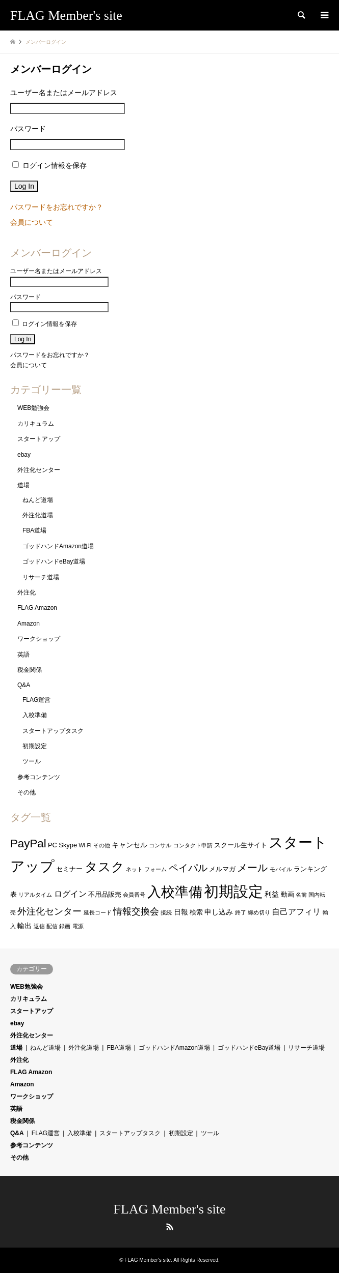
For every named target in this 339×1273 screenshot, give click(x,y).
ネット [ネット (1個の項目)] (134, 869)
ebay (24, 454)
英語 (23, 654)
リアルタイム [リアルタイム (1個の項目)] (35, 895)
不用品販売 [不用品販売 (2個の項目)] (104, 894)
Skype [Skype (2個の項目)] (68, 845)
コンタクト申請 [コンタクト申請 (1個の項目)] (193, 845)
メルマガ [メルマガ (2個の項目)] (222, 869)
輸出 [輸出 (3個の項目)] (24, 926)
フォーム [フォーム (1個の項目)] (155, 869)
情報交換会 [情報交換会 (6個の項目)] (136, 911)
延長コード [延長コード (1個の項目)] (98, 912)
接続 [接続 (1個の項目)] (166, 912)
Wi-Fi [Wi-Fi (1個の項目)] (85, 845)
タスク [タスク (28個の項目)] (104, 867)
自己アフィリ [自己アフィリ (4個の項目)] (296, 911)
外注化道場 (37, 515)
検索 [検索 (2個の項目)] (196, 912)
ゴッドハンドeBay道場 (53, 561)
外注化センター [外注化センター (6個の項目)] (49, 911)
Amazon (28, 623)
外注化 (26, 592)
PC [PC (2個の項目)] (52, 845)
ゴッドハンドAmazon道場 (58, 546)
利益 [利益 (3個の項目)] (272, 894)
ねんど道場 (37, 500)
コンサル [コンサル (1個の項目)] (160, 845)
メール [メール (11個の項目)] (252, 867)
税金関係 (29, 669)
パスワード (28, 129)
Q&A (23, 685)
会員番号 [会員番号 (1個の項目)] (134, 895)
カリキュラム (35, 423)
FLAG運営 (36, 699)
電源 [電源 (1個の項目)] (78, 926)
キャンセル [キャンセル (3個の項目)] (129, 845)
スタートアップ (38, 438)
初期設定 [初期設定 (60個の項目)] (233, 891)
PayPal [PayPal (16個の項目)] (28, 843)
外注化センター (38, 469)
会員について (31, 222)
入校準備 (34, 715)
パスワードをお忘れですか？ (56, 207)
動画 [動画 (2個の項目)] (287, 894)
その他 (26, 792)
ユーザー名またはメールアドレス (63, 92)
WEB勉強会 (33, 407)
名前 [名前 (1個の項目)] (301, 895)
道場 (23, 485)
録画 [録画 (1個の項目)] (64, 926)
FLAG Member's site (170, 1209)
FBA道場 (34, 530)
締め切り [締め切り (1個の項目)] (259, 912)
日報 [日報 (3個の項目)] (181, 912)
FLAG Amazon (37, 607)
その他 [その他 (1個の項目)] (101, 845)
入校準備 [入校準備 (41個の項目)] (174, 892)
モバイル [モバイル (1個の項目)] (281, 869)
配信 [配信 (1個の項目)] (52, 926)
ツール (31, 761)
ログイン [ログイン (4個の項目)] (70, 894)
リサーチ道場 (40, 577)
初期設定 (34, 746)
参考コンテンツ (38, 777)
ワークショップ (38, 638)
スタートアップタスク (53, 730)
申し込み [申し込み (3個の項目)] (218, 912)
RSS (169, 1226)
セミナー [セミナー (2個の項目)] (69, 869)
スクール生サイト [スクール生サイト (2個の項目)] (240, 845)
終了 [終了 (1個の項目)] (240, 912)
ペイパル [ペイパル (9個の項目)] (188, 867)
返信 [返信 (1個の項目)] (39, 926)
